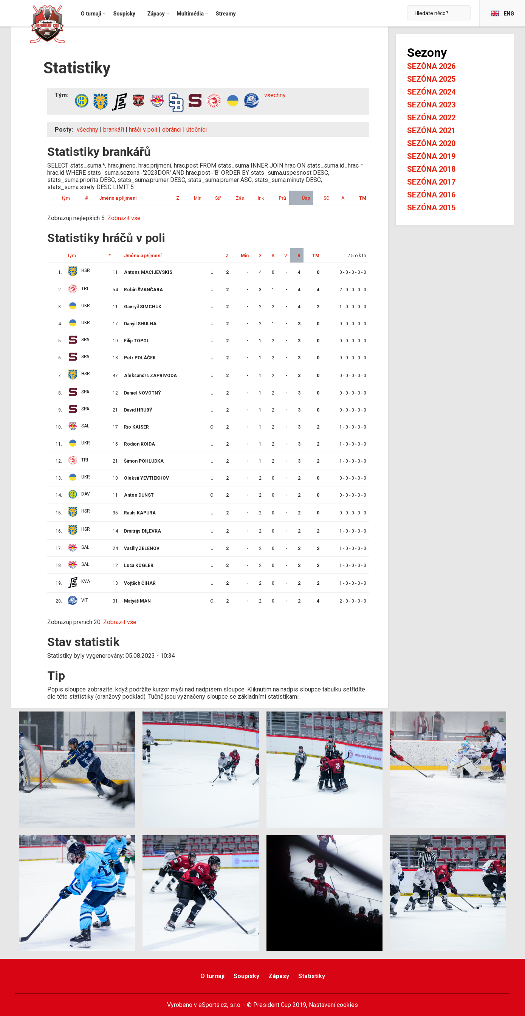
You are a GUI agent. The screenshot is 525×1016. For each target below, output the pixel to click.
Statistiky (311, 976)
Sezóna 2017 (431, 181)
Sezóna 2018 (431, 169)
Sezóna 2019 (431, 156)
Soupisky (246, 976)
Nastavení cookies (333, 1004)
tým (66, 198)
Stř (218, 198)
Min (197, 198)
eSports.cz (212, 1004)
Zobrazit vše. (124, 218)
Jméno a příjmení (117, 198)
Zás (240, 198)
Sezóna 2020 (431, 143)
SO (327, 198)
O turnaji (212, 976)
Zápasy (278, 976)
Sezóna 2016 (431, 194)
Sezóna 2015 (431, 207)
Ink (261, 198)
